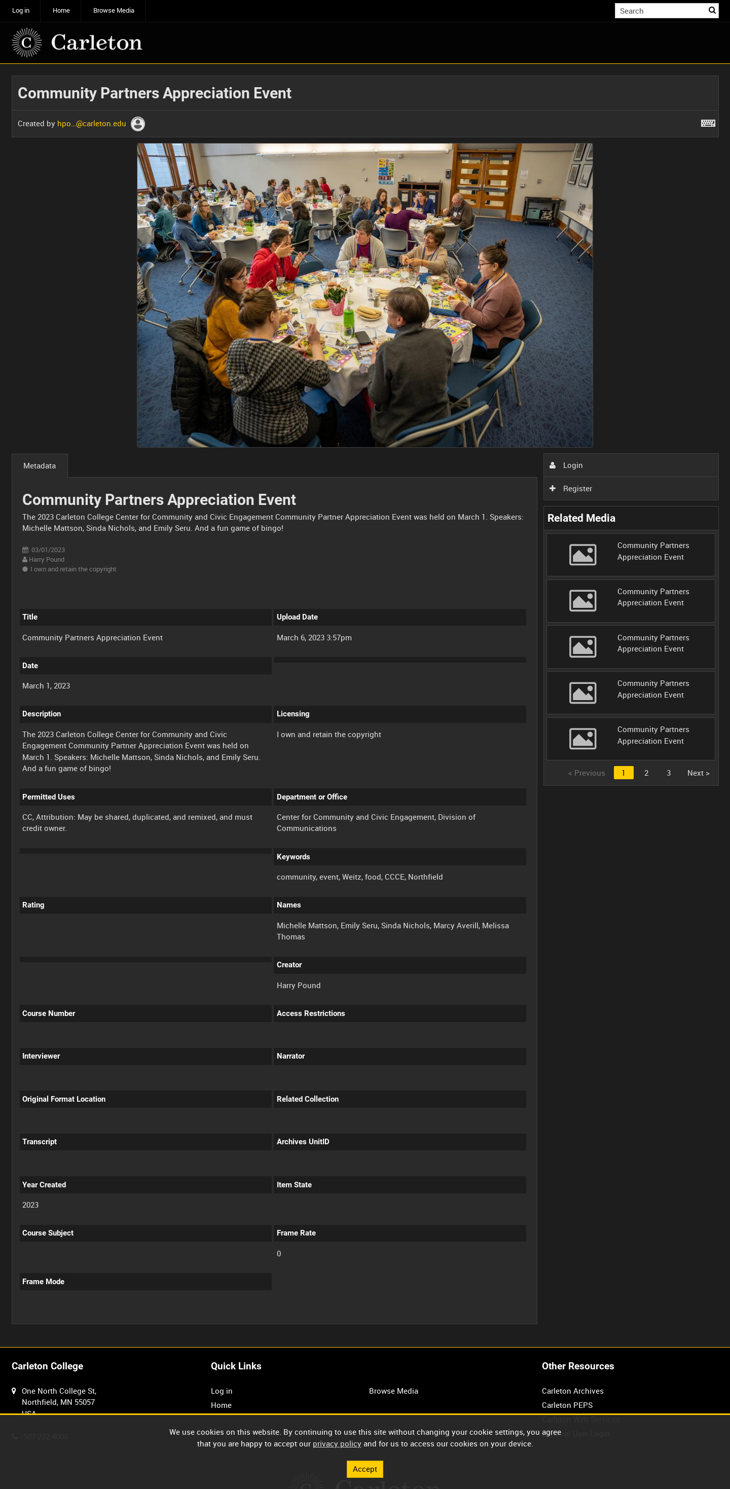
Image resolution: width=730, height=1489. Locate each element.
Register (571, 488)
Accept (365, 1469)
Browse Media (113, 10)
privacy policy (337, 1443)
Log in (20, 10)
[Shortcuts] (708, 121)
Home (61, 10)
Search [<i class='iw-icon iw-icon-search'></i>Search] (712, 10)
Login (566, 465)
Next (698, 773)
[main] (365, 705)
